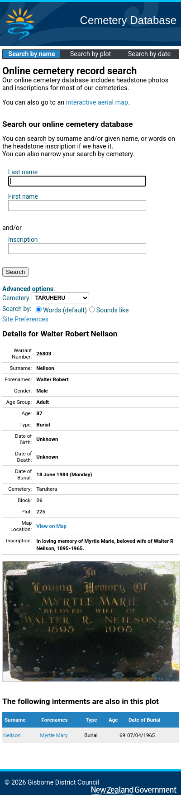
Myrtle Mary (54, 735)
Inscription (23, 239)
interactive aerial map (97, 102)
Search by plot (90, 54)
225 (40, 511)
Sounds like (109, 310)
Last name (23, 172)
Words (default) (61, 310)
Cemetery (15, 298)
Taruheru (46, 489)
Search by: (16, 308)
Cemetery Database (128, 20)
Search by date (149, 54)
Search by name (31, 54)
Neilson (12, 735)
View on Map (51, 526)
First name (23, 196)
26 (39, 500)
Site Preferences (25, 319)
